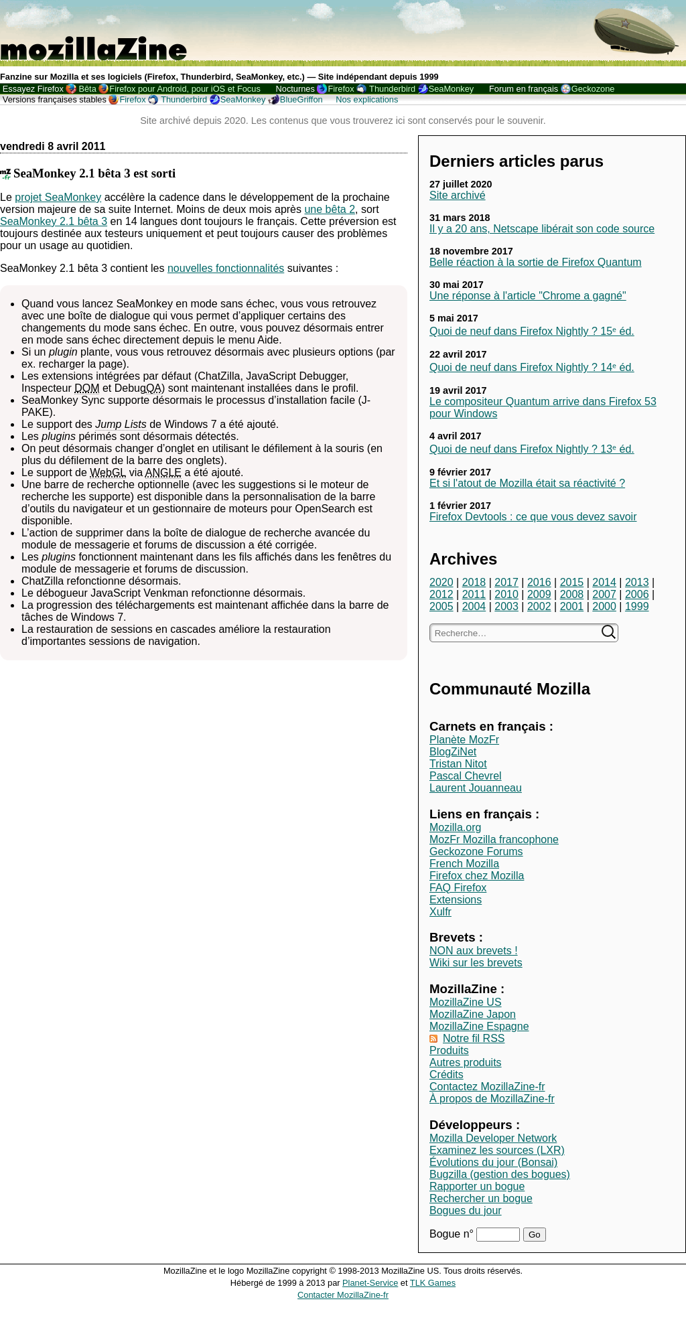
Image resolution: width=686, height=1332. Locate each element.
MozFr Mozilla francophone (494, 839)
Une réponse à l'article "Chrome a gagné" (527, 295)
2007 (604, 594)
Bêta (87, 89)
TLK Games (433, 1283)
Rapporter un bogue (477, 1186)
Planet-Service (370, 1283)
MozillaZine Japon (472, 1014)
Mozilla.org (455, 827)
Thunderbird (392, 89)
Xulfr (440, 911)
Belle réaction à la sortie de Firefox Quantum (535, 262)
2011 (474, 594)
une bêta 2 (329, 209)
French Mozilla (464, 863)
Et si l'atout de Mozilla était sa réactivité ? (527, 483)
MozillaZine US (465, 1002)
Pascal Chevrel (465, 776)
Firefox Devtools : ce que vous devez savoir (532, 516)
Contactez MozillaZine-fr (487, 1086)
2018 (474, 582)
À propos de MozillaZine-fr (492, 1098)
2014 (604, 582)
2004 (474, 606)
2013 (637, 582)
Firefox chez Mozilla (476, 875)
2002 (539, 606)
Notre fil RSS (473, 1038)
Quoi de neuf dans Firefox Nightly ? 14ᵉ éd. (531, 367)
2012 (441, 594)
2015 (572, 582)
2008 (572, 594)
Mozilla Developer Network (493, 1138)
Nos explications (367, 99)
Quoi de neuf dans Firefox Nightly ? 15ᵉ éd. (531, 331)
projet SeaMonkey (58, 197)
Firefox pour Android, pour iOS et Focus (184, 89)
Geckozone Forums (476, 851)
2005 (441, 606)
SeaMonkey (451, 89)
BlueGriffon (301, 99)
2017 (506, 582)
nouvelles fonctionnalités (225, 268)
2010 (506, 594)
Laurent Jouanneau (475, 788)
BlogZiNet (452, 751)
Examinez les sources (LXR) (497, 1150)
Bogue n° (452, 1234)
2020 (441, 582)
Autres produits (465, 1062)
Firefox (341, 89)
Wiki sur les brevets (476, 962)
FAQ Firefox (457, 887)
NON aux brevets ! (473, 950)
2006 (637, 594)
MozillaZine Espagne (479, 1026)
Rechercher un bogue (481, 1198)
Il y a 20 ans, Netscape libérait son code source (542, 228)
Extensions (455, 899)
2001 (572, 606)
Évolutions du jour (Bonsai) (493, 1162)
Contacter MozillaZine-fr (343, 1295)
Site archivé (457, 195)
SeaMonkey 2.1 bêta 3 (53, 221)
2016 (539, 582)
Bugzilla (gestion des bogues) (499, 1174)
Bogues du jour (465, 1210)
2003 (506, 606)
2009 (539, 594)
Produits (449, 1050)
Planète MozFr (464, 739)
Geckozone (593, 89)
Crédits (446, 1074)
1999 (637, 606)
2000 (604, 606)
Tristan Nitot (458, 763)
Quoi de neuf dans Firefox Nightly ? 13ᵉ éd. (531, 449)
